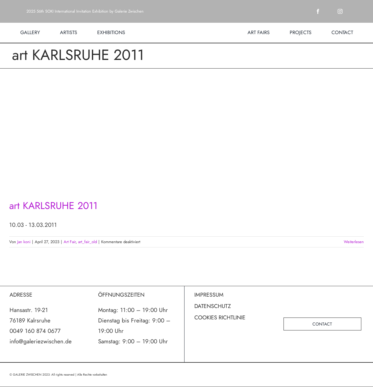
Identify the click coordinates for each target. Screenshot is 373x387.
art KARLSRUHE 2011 (53, 206)
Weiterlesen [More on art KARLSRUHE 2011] (354, 242)
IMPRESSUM (209, 295)
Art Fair (70, 242)
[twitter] (329, 11)
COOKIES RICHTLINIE (219, 318)
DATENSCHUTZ (212, 306)
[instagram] (340, 11)
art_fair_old (87, 242)
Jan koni (23, 242)
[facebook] (317, 11)
